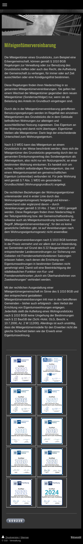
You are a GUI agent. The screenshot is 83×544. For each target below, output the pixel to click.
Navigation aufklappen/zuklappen (41, 5)
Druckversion (10, 537)
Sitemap (24, 537)
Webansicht (76, 537)
